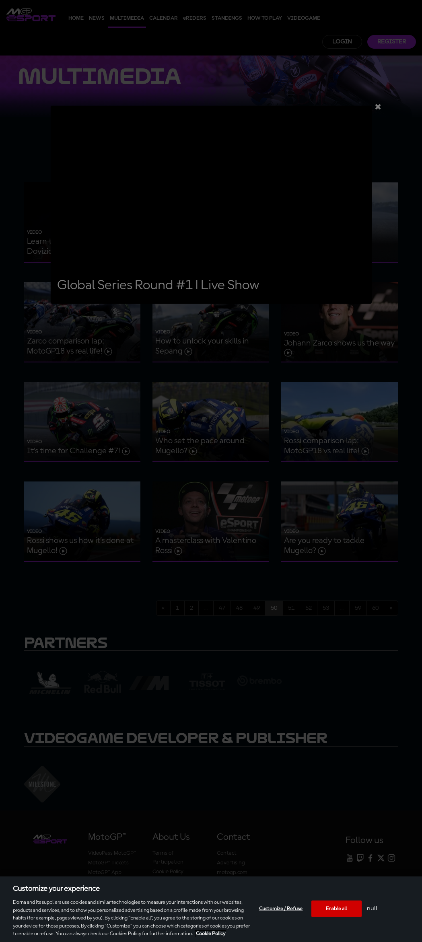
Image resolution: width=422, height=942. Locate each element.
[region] (211, 909)
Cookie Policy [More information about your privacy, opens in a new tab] (210, 933)
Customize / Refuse (281, 908)
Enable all (336, 908)
